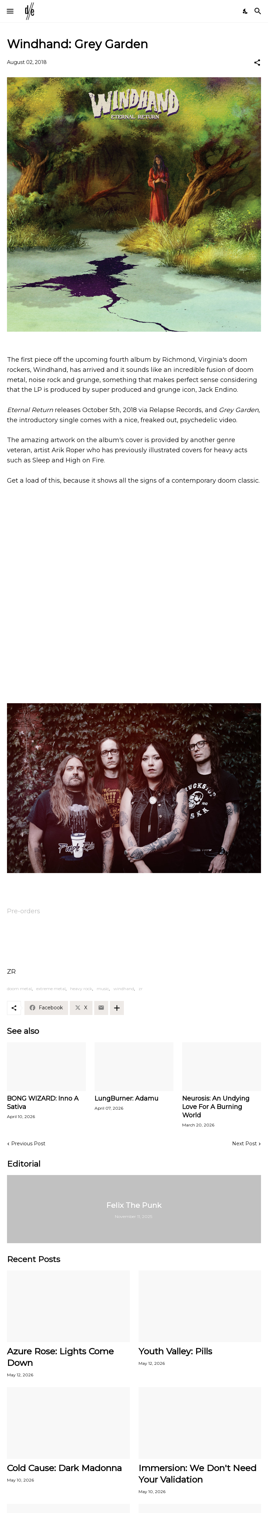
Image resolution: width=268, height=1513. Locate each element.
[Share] (257, 63)
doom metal (19, 988)
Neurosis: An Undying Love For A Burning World (216, 1107)
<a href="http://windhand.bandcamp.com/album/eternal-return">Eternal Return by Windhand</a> (134, 679)
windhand (123, 988)
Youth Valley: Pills (175, 1351)
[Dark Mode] (246, 11)
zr (141, 988)
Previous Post (28, 1143)
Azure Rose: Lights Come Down (60, 1357)
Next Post (244, 1143)
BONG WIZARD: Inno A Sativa (43, 1103)
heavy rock (81, 988)
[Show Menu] (9, 11)
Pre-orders (23, 911)
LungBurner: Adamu (126, 1098)
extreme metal (51, 988)
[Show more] (117, 1008)
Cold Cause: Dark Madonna (64, 1468)
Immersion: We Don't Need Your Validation (197, 1474)
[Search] (259, 11)
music (103, 988)
